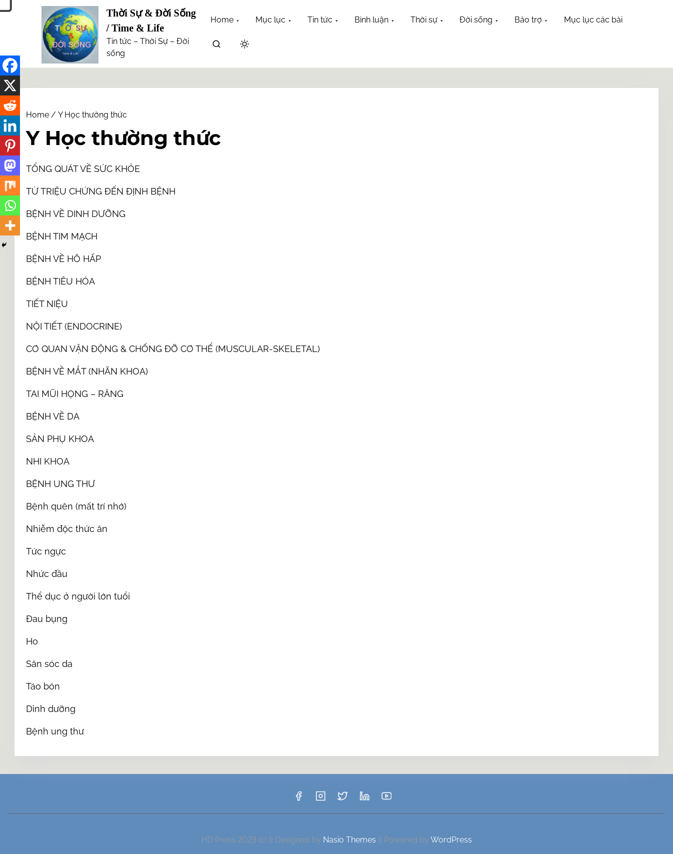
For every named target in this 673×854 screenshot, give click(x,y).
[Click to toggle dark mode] (244, 45)
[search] (216, 46)
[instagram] (321, 799)
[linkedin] (365, 799)
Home (37, 115)
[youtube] (387, 799)
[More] (10, 226)
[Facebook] (10, 66)
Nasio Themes (350, 839)
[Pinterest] (10, 146)
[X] (10, 86)
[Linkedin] (10, 126)
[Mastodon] (10, 166)
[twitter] (343, 799)
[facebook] (299, 799)
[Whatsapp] (10, 206)
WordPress (451, 839)
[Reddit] (10, 106)
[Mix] (10, 186)
